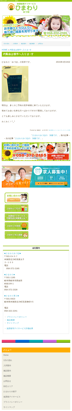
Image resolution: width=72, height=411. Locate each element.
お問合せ (40, 43)
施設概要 (32, 43)
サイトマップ (12, 323)
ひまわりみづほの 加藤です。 (45, 135)
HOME (4, 50)
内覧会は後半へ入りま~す (20, 50)
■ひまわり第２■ (11, 296)
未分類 (51, 130)
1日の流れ (6, 43)
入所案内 (15, 43)
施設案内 (23, 43)
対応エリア (8, 386)
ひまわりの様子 (10, 392)
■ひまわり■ (9, 275)
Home (6, 355)
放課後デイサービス (11, 397)
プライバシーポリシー (16, 317)
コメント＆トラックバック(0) (61, 130)
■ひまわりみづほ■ (12, 253)
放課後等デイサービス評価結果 (19, 328)
